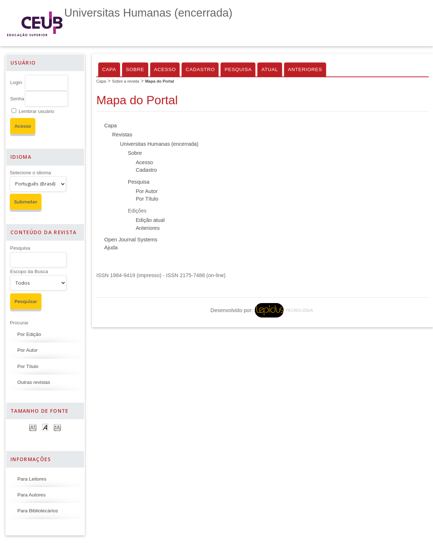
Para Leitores (31, 479)
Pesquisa (20, 248)
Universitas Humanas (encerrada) (159, 144)
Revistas (122, 134)
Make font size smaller (32, 427)
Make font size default (45, 427)
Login (16, 82)
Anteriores (305, 69)
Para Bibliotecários (37, 510)
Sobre (135, 69)
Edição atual (150, 220)
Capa (109, 69)
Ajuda (111, 247)
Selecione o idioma (30, 172)
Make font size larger (57, 427)
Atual (269, 69)
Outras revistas (33, 382)
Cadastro (200, 69)
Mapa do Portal (159, 81)
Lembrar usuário (36, 111)
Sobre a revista (125, 81)
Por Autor (27, 350)
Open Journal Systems (130, 239)
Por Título (27, 366)
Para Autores (31, 495)
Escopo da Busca (29, 271)
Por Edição (29, 334)
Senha (17, 98)
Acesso (165, 69)
